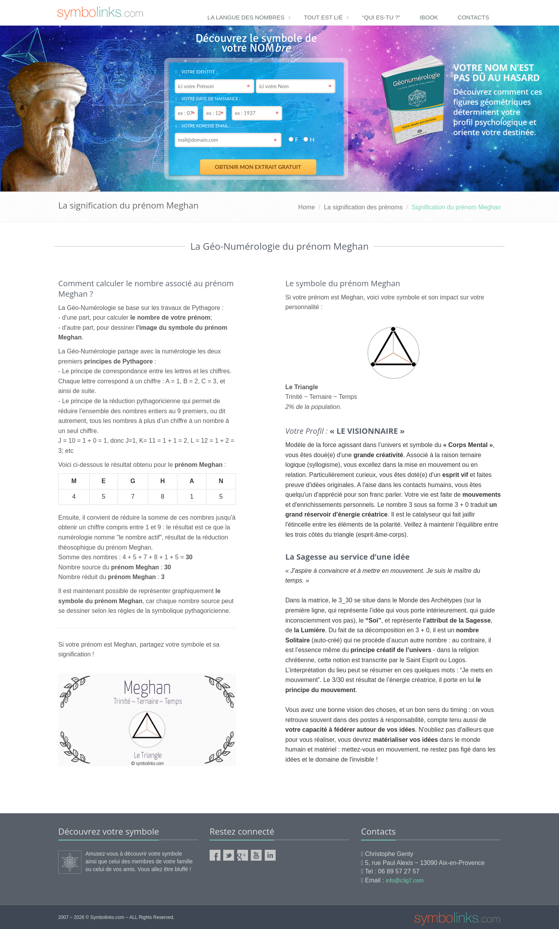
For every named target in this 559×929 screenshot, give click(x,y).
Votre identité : (196, 71)
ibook (429, 17)
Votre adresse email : (202, 125)
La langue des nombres (245, 17)
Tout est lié (323, 17)
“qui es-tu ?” (381, 17)
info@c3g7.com (405, 880)
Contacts (473, 17)
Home (306, 207)
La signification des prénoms (363, 207)
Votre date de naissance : (207, 98)
